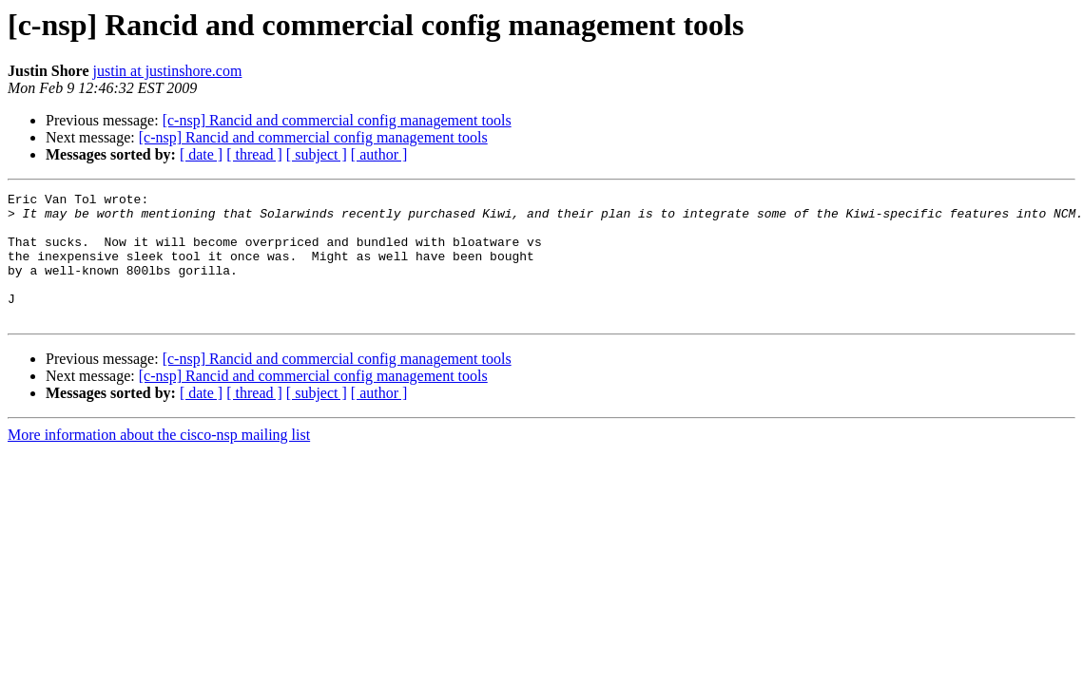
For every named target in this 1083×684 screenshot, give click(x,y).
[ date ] (201, 154)
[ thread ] (254, 154)
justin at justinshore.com (167, 71)
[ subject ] (316, 154)
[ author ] (379, 154)
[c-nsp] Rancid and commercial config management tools (337, 120)
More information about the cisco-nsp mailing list (159, 460)
